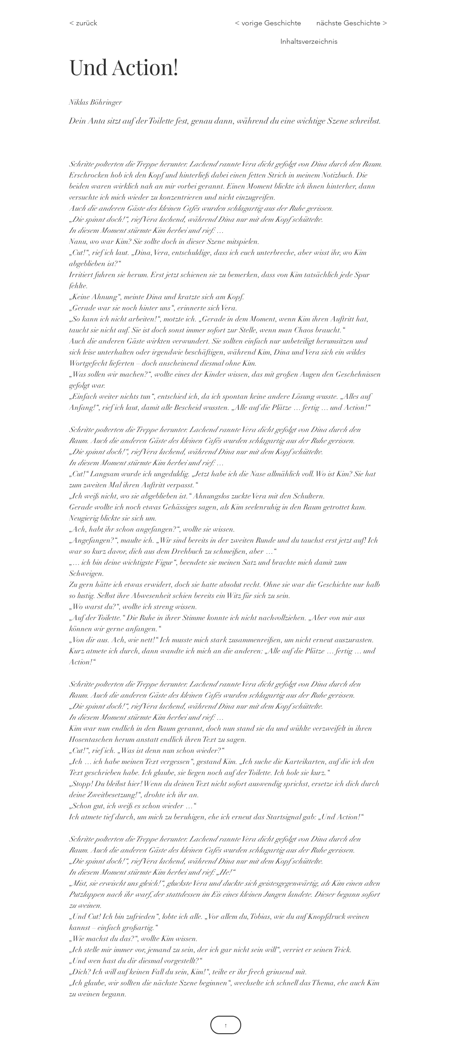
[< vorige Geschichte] (270, 23)
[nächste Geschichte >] (351, 23)
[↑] (225, 1025)
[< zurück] (89, 23)
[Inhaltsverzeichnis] (308, 41)
